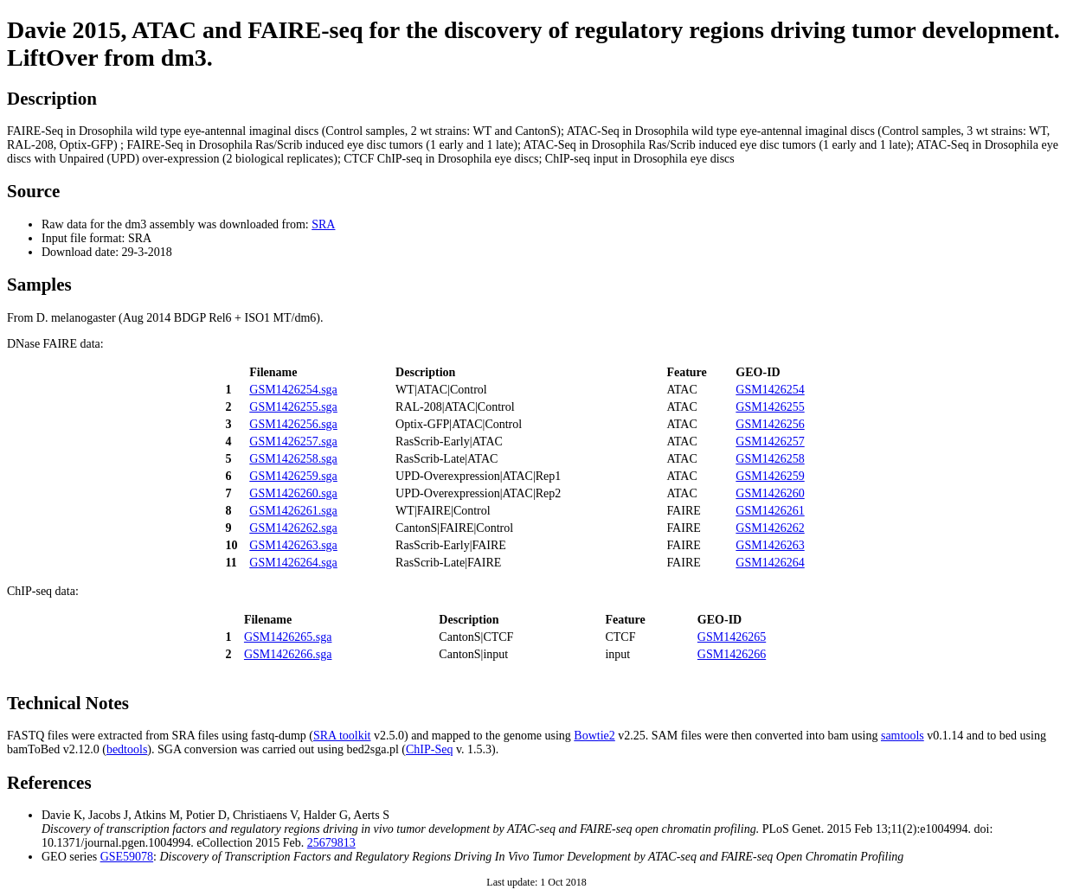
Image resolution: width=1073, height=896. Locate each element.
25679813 (331, 842)
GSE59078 (126, 856)
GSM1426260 (770, 493)
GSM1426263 (770, 545)
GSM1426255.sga (293, 406)
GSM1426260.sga (293, 493)
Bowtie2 (594, 735)
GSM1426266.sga (288, 654)
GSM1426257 (770, 441)
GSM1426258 (770, 458)
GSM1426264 (770, 562)
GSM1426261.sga (293, 510)
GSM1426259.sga (293, 476)
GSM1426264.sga (293, 562)
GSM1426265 (731, 636)
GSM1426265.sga (288, 636)
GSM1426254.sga (293, 389)
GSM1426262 (770, 528)
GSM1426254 (770, 389)
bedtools (126, 749)
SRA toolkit (342, 735)
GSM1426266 (731, 654)
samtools (902, 735)
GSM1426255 (770, 406)
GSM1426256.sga (293, 424)
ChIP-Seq (429, 749)
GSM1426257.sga (293, 441)
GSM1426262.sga (293, 528)
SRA (323, 224)
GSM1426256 (770, 424)
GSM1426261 (770, 510)
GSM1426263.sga (293, 545)
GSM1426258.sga (293, 458)
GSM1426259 (770, 476)
